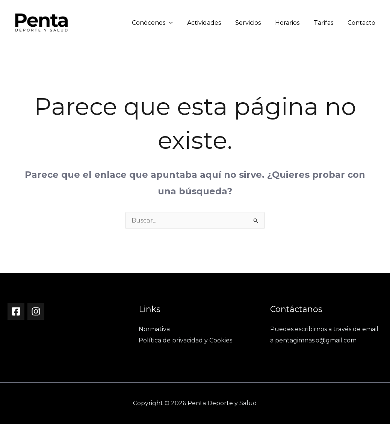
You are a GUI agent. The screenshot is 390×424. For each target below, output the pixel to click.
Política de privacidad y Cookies (185, 340)
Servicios (256, 22)
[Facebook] (16, 311)
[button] (181, 22)
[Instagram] (35, 311)
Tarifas (327, 22)
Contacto (362, 22)
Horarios (293, 22)
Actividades (214, 22)
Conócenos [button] (164, 22)
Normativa (154, 329)
